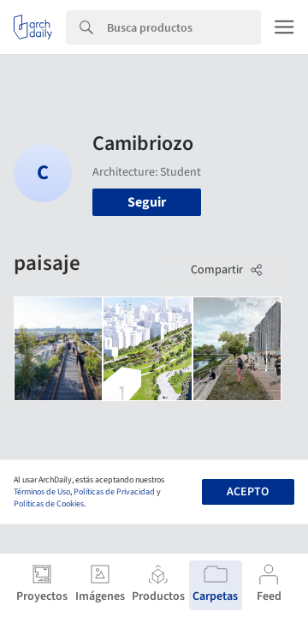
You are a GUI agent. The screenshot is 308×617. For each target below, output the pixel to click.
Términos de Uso (42, 492)
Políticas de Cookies (49, 504)
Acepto (248, 491)
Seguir (146, 202)
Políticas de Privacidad (114, 492)
